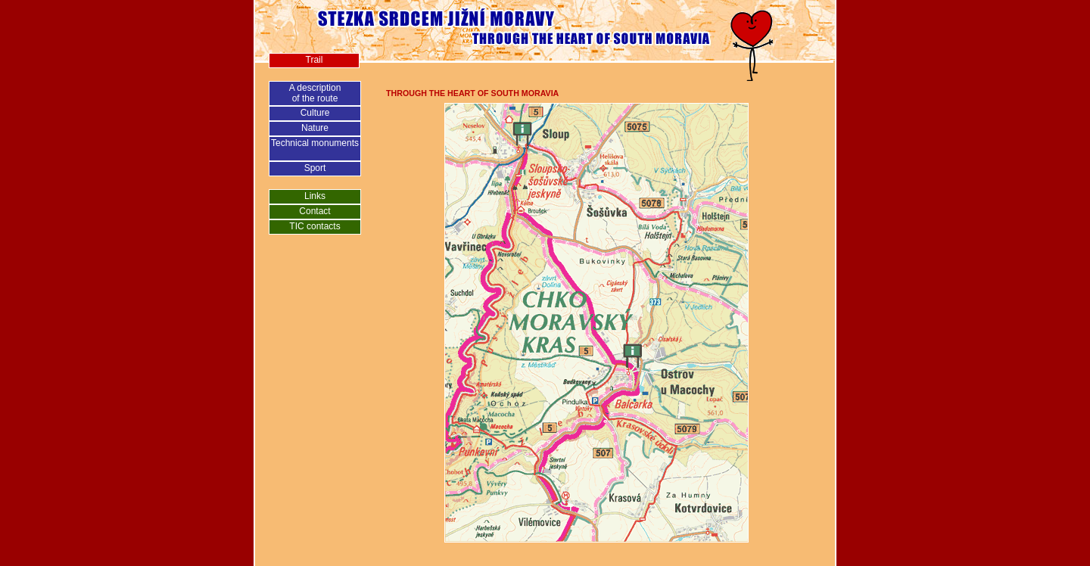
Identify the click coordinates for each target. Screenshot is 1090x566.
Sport (315, 168)
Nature (315, 128)
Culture (315, 112)
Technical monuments (315, 143)
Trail (314, 59)
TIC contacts (314, 226)
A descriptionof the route (315, 93)
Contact (314, 211)
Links (314, 196)
